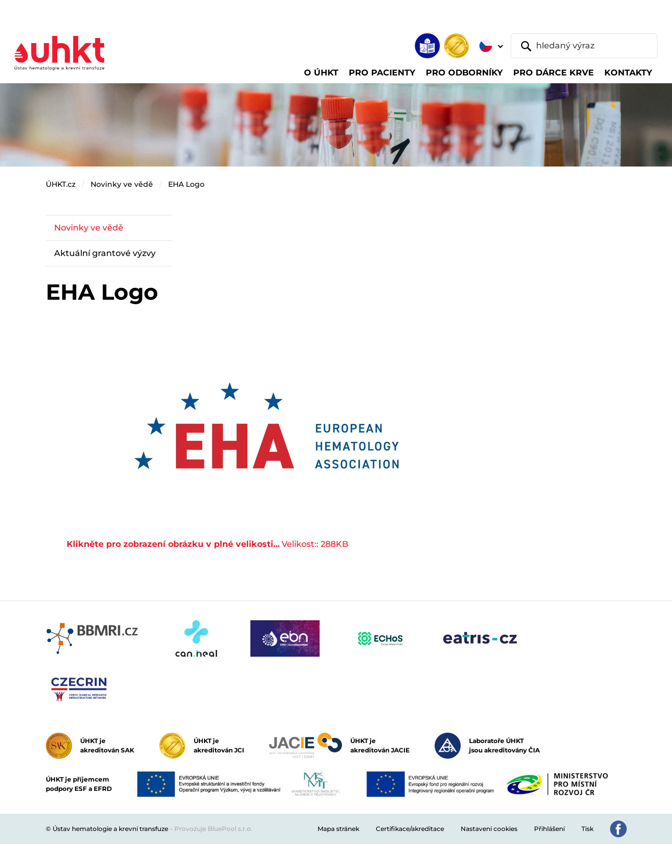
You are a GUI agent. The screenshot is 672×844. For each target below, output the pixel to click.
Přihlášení (549, 829)
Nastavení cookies (489, 829)
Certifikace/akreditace (410, 829)
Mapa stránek (338, 829)
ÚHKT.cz (60, 184)
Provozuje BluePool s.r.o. (213, 829)
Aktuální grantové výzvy (105, 253)
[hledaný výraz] (584, 45)
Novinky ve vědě (122, 184)
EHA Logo (186, 184)
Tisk (587, 829)
